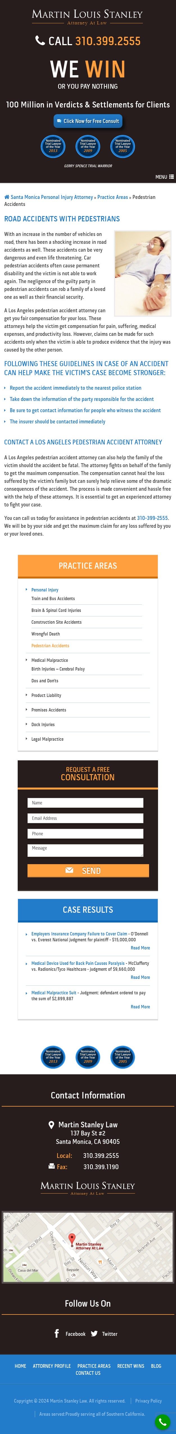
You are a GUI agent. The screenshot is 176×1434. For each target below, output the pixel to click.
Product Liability (46, 695)
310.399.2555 (108, 41)
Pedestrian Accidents (50, 646)
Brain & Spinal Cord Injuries (56, 610)
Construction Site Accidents (56, 622)
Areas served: (52, 1414)
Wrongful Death (45, 634)
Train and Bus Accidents (53, 599)
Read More (140, 948)
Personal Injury (44, 590)
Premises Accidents (48, 710)
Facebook (76, 1333)
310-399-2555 (152, 518)
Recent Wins (130, 1366)
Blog (156, 1366)
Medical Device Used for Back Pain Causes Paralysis (78, 963)
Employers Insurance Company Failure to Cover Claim (79, 934)
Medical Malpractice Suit (53, 993)
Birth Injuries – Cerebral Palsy (58, 669)
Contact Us (88, 1373)
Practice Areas (112, 197)
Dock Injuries (43, 725)
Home (20, 1366)
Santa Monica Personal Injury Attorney (48, 197)
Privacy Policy (148, 1401)
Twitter (109, 1333)
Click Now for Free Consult (91, 121)
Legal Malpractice (47, 739)
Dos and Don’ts (44, 681)
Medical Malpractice (49, 660)
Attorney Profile (52, 1366)
